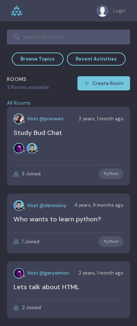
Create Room (103, 83)
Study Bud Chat (38, 132)
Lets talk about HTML (46, 287)
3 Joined (27, 174)
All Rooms (19, 103)
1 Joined (26, 242)
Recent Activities (96, 59)
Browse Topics (37, 59)
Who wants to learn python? (57, 219)
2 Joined (27, 308)
